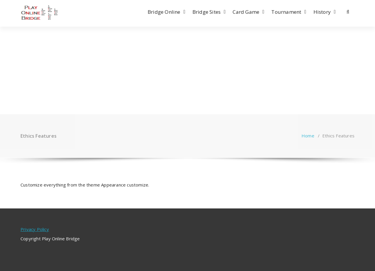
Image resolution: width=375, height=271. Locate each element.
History (322, 11)
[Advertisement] (187, 70)
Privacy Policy (35, 229)
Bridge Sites (206, 11)
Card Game (246, 11)
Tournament (286, 11)
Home (307, 136)
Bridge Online (164, 11)
